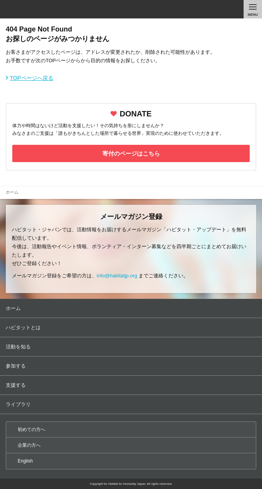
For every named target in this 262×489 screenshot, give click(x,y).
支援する (132, 385)
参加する (132, 366)
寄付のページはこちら (131, 153)
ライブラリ (132, 404)
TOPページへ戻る (31, 78)
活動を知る (132, 347)
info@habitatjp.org (117, 275)
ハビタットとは (132, 327)
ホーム (132, 308)
